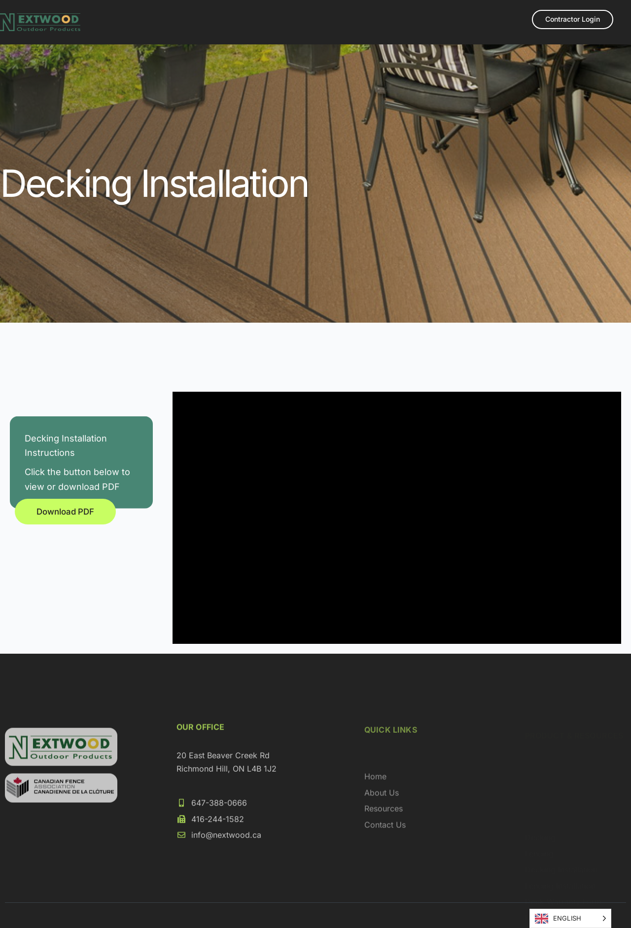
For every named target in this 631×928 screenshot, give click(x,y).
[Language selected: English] (570, 918)
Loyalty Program (313, 33)
